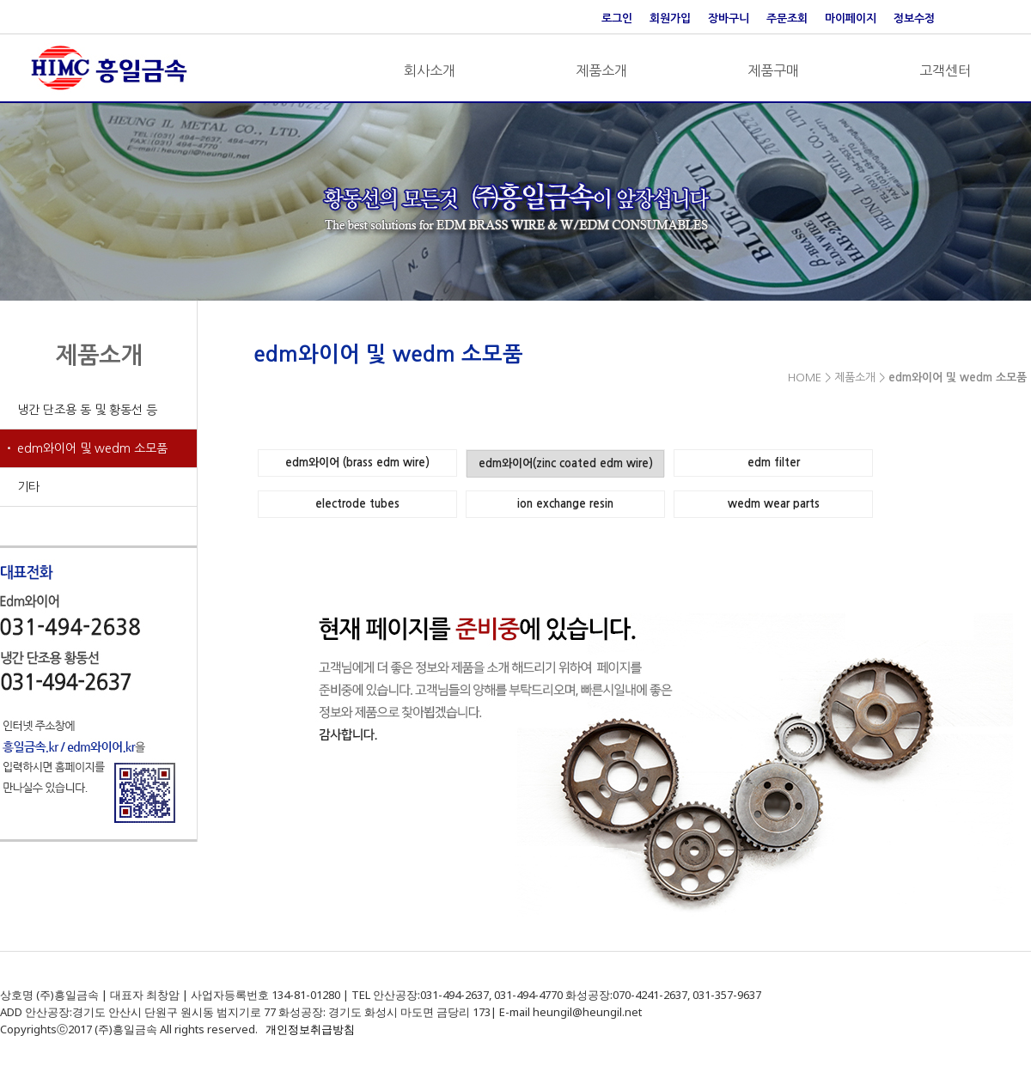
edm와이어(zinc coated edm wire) (566, 463)
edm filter (773, 462)
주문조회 (787, 18)
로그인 (616, 18)
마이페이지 (850, 18)
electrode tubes (357, 503)
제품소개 (601, 70)
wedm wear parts (774, 503)
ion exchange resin (565, 503)
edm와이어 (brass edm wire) (357, 462)
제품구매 (773, 70)
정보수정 (914, 18)
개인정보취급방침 (310, 1029)
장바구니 (728, 18)
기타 (28, 487)
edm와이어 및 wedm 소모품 (92, 448)
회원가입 (670, 18)
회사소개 (429, 70)
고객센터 (945, 70)
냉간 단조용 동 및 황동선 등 (87, 410)
